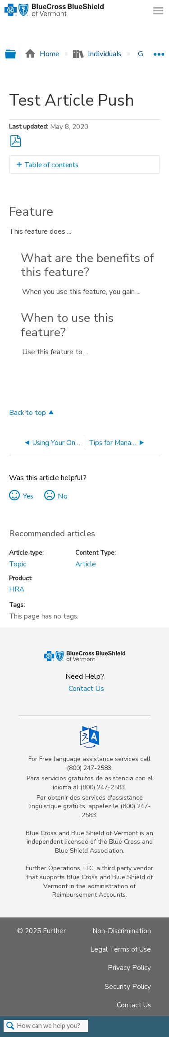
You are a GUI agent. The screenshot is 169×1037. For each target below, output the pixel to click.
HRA (16, 589)
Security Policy (128, 986)
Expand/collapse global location (158, 51)
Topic (17, 564)
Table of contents (51, 164)
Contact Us (86, 689)
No (63, 495)
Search (10, 1026)
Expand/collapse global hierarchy (16, 54)
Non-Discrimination (121, 930)
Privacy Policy (129, 967)
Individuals (98, 53)
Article (85, 564)
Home (42, 53)
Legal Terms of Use (120, 949)
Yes (28, 495)
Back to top (27, 412)
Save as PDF (15, 141)
